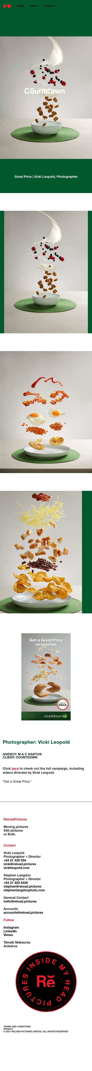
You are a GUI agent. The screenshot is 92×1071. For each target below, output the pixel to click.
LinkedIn (10, 931)
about (34, 6)
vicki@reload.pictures (20, 864)
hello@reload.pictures (20, 901)
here (15, 769)
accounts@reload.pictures (23, 913)
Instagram (11, 927)
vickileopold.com (16, 868)
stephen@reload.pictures (22, 886)
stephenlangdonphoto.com (24, 890)
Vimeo (8, 935)
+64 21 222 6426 (16, 883)
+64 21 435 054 (15, 860)
